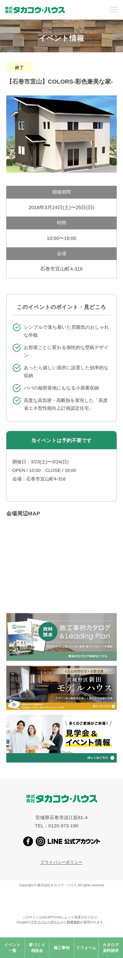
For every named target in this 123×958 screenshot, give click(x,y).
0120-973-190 (63, 825)
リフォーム (86, 947)
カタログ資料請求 (111, 948)
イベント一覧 (12, 948)
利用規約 (73, 922)
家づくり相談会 (37, 948)
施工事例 (62, 947)
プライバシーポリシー (61, 862)
